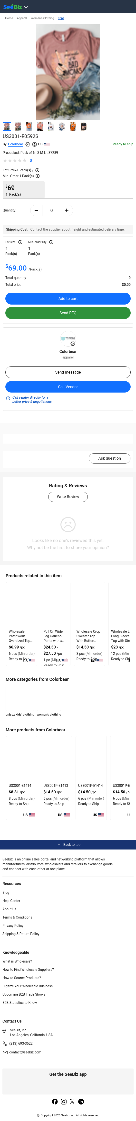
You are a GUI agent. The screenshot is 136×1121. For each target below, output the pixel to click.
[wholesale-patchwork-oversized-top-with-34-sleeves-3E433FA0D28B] (21, 605)
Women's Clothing (42, 18)
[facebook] (54, 1102)
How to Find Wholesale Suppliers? (28, 970)
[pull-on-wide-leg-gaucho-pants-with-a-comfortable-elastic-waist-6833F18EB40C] (55, 605)
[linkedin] (81, 1102)
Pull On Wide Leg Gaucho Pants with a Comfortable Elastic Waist (53, 641)
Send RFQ (68, 313)
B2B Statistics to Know (19, 1003)
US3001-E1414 (20, 786)
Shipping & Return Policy (20, 934)
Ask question (109, 458)
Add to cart (68, 298)
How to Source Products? (21, 978)
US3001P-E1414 (90, 786)
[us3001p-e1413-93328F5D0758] (56, 759)
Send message (68, 372)
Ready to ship (123, 144)
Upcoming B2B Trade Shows (23, 994)
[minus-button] (36, 210)
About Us (9, 909)
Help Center (11, 901)
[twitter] (72, 1102)
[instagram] (63, 1102)
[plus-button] (67, 210)
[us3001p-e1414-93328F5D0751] (91, 759)
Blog (5, 892)
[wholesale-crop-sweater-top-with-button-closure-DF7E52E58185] (89, 605)
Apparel (22, 18)
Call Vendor (68, 387)
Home (9, 18)
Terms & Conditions (17, 917)
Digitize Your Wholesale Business (27, 986)
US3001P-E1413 (55, 786)
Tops (61, 18)
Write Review (68, 496)
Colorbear (15, 144)
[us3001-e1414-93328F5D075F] (21, 759)
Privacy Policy (12, 926)
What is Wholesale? (17, 961)
